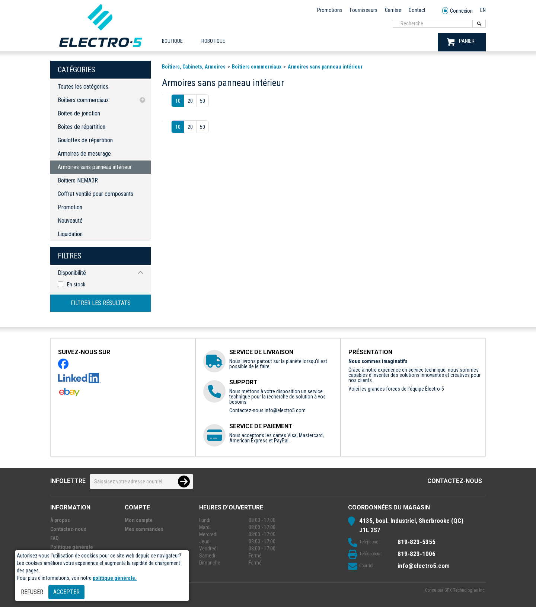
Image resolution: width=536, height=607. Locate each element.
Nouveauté (70, 220)
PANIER (461, 42)
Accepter (66, 591)
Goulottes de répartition (85, 140)
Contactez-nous (454, 480)
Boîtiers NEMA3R (78, 180)
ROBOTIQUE (213, 41)
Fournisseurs (363, 10)
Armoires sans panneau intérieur (95, 167)
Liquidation (70, 234)
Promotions (329, 10)
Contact (417, 10)
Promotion (70, 207)
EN (483, 10)
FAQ (54, 538)
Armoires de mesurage (84, 153)
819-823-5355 (417, 542)
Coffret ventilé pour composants (95, 193)
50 (202, 101)
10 (178, 101)
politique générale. (115, 578)
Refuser (32, 591)
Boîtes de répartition (81, 126)
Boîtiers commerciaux (83, 100)
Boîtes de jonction (79, 113)
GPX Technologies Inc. (465, 590)
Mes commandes (144, 529)
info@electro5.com (285, 410)
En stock (76, 284)
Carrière (393, 10)
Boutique (172, 41)
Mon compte (139, 520)
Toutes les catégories (83, 86)
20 (190, 101)
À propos (60, 520)
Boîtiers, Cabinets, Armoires (194, 67)
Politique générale (71, 547)
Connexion (457, 11)
